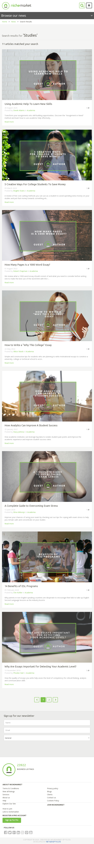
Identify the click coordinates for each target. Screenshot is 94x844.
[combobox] (47, 738)
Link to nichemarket (11, 812)
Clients (50, 794)
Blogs (49, 791)
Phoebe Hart (18, 673)
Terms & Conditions (11, 788)
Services (6, 794)
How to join (7, 808)
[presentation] (23, 747)
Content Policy (53, 800)
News (13, 21)
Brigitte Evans (19, 191)
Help (4, 800)
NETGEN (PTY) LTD (53, 842)
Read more (9, 122)
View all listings (9, 791)
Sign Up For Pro (11, 820)
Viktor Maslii (18, 351)
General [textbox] (8, 738)
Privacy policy (52, 788)
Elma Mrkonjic (19, 512)
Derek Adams (18, 110)
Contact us (51, 797)
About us (6, 797)
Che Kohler (17, 592)
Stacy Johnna (18, 432)
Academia (31, 110)
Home (4, 21)
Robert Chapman (20, 271)
